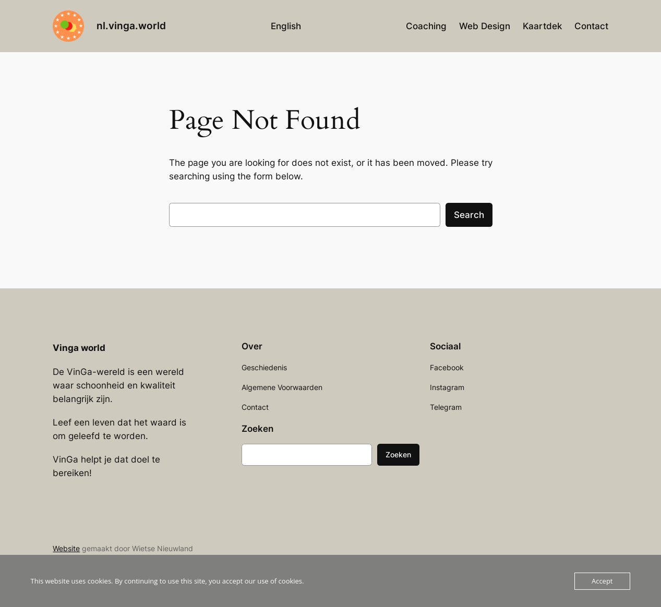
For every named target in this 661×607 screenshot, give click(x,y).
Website (66, 548)
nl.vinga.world (131, 25)
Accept (602, 581)
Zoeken (398, 454)
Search (469, 215)
